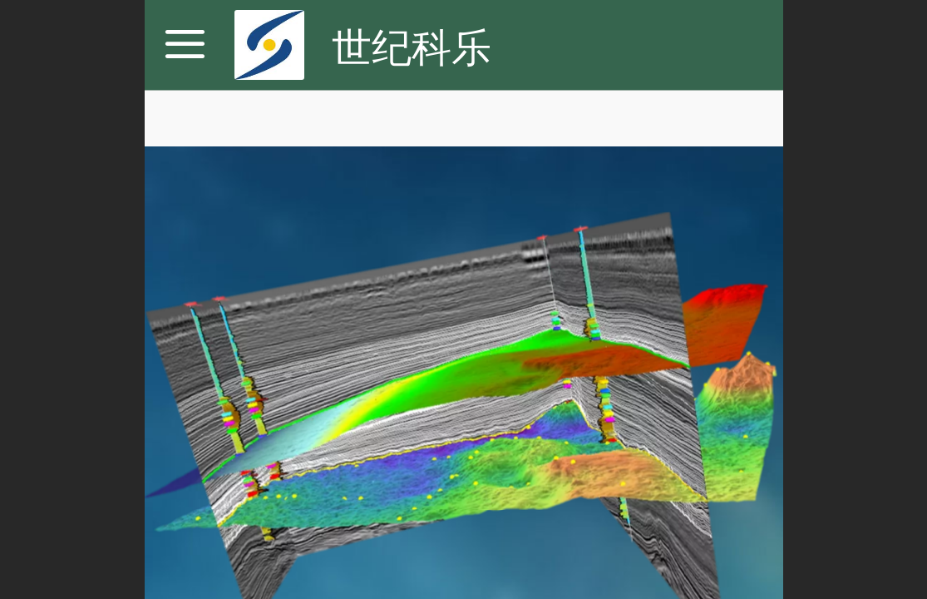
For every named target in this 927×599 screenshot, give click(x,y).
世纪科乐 (411, 48)
